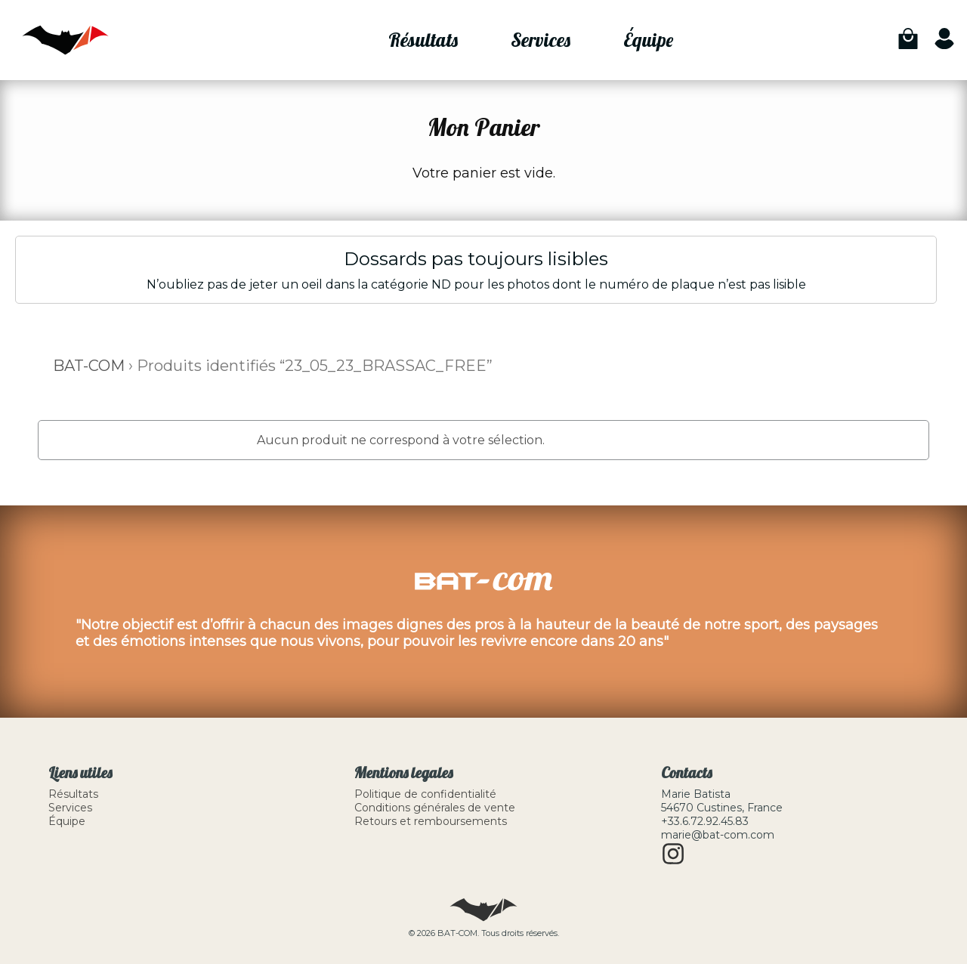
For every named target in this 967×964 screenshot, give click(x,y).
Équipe (648, 39)
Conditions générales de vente (434, 807)
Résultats (423, 39)
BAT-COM (89, 366)
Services (540, 39)
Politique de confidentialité (425, 794)
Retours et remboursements (430, 821)
